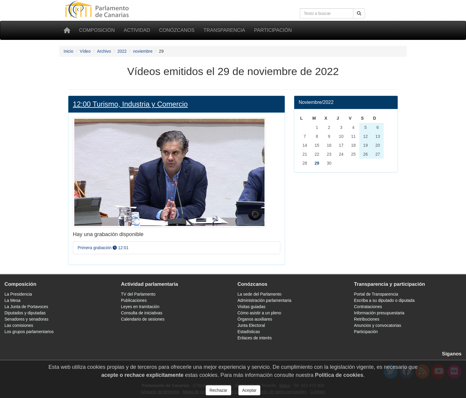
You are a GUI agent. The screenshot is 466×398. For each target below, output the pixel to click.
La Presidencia (18, 294)
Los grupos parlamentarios (29, 331)
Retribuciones (367, 319)
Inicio (68, 51)
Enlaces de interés (254, 337)
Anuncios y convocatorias (377, 325)
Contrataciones (368, 306)
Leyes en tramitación (140, 306)
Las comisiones (18, 325)
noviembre (142, 51)
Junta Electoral (251, 325)
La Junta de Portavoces (26, 306)
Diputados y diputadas (25, 312)
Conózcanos (176, 30)
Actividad (137, 30)
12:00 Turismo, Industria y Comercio (130, 104)
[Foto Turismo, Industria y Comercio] (169, 172)
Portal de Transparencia (376, 294)
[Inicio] (67, 30)
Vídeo (85, 51)
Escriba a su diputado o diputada (384, 300)
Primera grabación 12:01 (103, 247)
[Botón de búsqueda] (359, 13)
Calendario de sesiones (142, 319)
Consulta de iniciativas (141, 312)
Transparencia (224, 30)
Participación (273, 30)
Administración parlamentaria (264, 300)
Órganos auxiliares (254, 319)
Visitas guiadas (251, 306)
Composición (97, 30)
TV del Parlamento (138, 294)
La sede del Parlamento (259, 294)
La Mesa (12, 300)
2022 (122, 51)
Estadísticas (248, 331)
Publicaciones (134, 300)
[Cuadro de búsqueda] (326, 13)
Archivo (104, 51)
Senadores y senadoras (26, 319)
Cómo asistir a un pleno (259, 312)
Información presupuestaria (379, 312)
